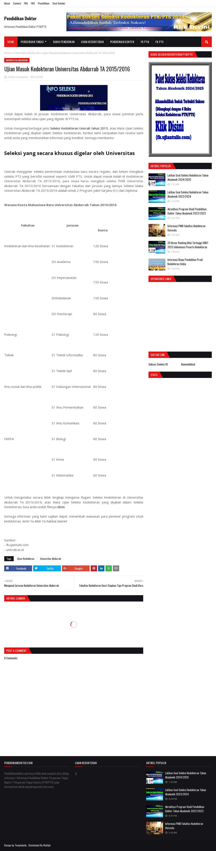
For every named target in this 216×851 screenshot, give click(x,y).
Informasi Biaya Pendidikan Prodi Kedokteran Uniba (185, 262)
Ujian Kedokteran (25, 558)
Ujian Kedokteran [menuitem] (92, 41)
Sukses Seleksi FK (158, 364)
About (7, 3)
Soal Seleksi (59, 3)
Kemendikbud (188, 364)
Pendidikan (43, 3)
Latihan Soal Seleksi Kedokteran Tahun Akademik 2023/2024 (187, 194)
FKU (33, 3)
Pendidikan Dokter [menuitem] (122, 41)
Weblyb (47, 845)
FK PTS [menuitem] (159, 41)
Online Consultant (18, 76)
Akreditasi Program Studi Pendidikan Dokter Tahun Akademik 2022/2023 (187, 211)
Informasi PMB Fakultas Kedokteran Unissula (186, 228)
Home (8, 53)
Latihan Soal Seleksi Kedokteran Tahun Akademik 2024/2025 (187, 177)
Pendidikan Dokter (20, 18)
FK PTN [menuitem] (145, 41)
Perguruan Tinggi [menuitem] (32, 41)
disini (61, 507)
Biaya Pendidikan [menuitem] (63, 41)
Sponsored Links (161, 278)
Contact (17, 3)
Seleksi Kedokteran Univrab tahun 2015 (79, 128)
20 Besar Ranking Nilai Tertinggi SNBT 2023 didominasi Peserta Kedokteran (187, 245)
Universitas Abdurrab (27, 53)
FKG (26, 3)
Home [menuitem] (10, 41)
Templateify (21, 845)
